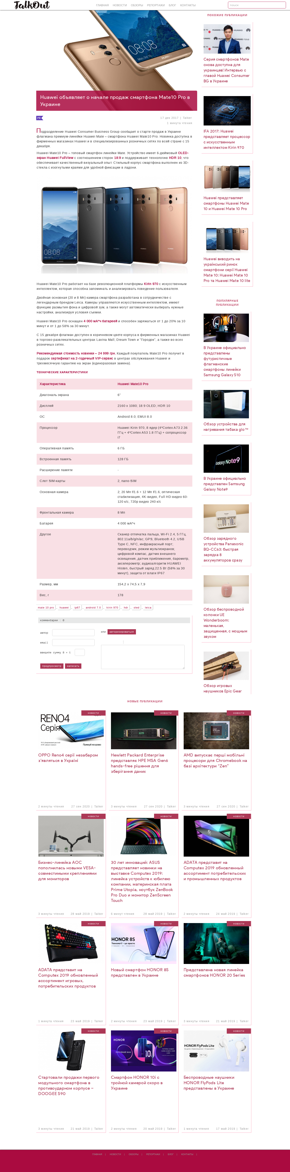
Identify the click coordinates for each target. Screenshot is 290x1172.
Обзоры (137, 5)
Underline (113, 642)
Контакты (188, 5)
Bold (103, 642)
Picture (143, 642)
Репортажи (156, 5)
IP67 (77, 607)
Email (44, 642)
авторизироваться (122, 631)
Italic (108, 642)
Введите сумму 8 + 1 (55, 652)
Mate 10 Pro (46, 607)
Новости (120, 5)
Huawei (64, 607)
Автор (44, 632)
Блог (172, 5)
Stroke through (118, 642)
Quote (127, 642)
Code (132, 642)
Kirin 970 (112, 607)
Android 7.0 (93, 607)
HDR (126, 607)
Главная (102, 5)
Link (138, 642)
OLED (136, 607)
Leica (148, 607)
